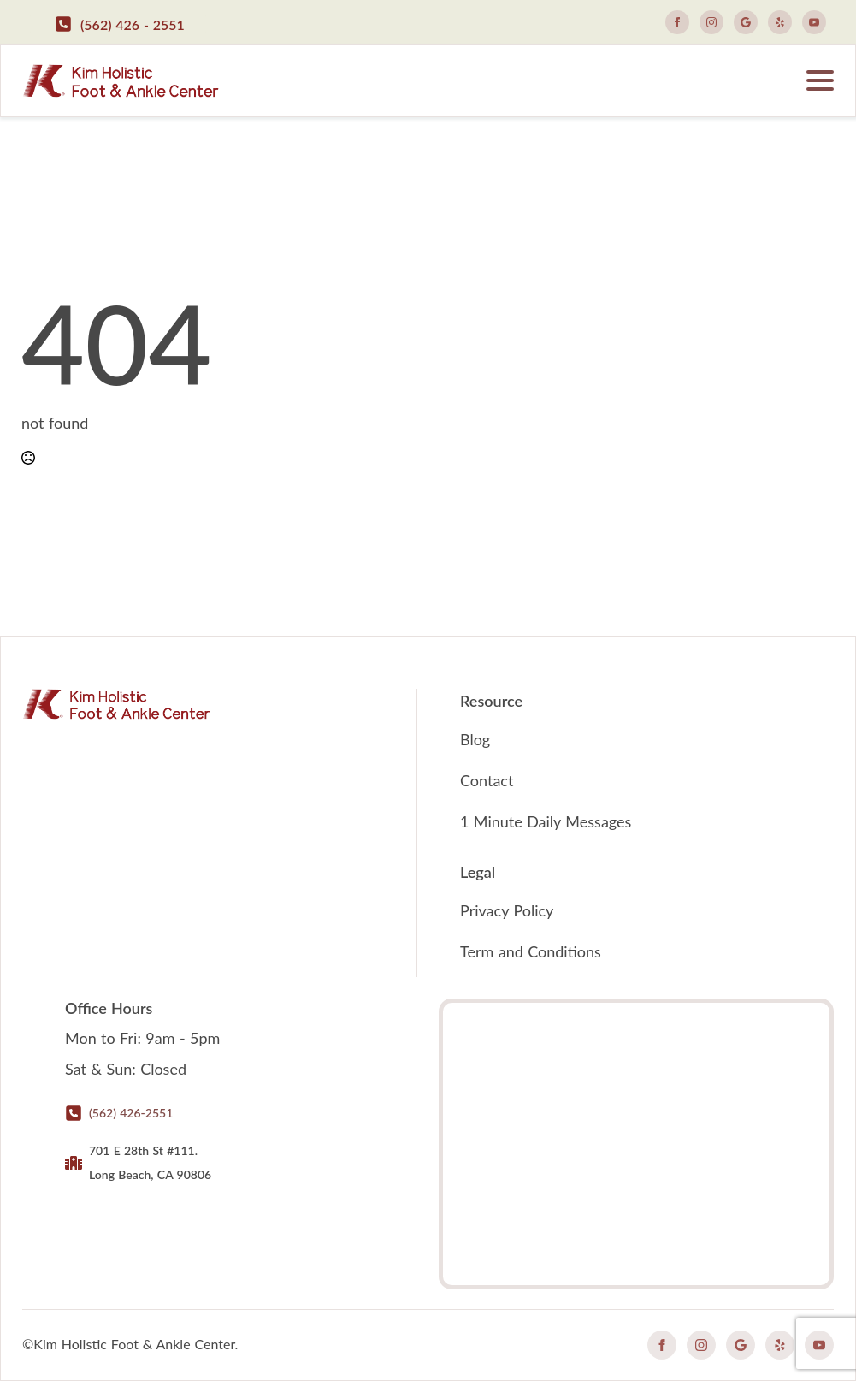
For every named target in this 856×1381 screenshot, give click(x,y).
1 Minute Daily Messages (545, 821)
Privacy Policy (506, 910)
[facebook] (677, 22)
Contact (486, 780)
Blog (475, 739)
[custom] (746, 22)
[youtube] (814, 22)
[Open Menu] (820, 80)
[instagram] (711, 22)
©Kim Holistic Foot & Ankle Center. (130, 1344)
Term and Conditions (530, 951)
